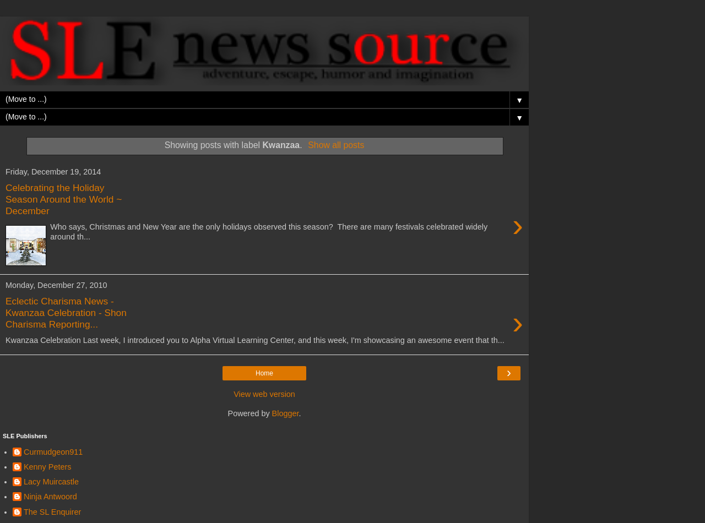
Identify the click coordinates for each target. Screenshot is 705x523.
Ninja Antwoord (50, 496)
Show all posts (336, 145)
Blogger (285, 413)
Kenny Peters (47, 466)
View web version (264, 394)
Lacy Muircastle (51, 481)
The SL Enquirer (52, 512)
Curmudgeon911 (53, 452)
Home (264, 373)
